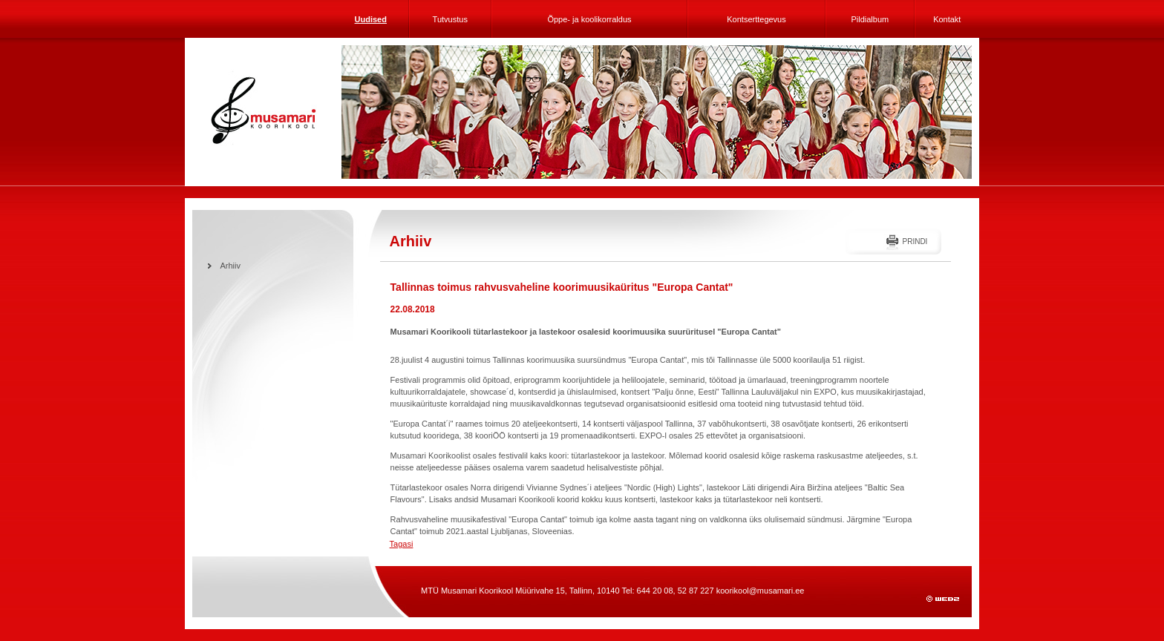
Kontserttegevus (756, 19)
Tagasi (401, 543)
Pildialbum (870, 19)
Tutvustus (450, 19)
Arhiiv (230, 265)
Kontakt (947, 19)
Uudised (371, 19)
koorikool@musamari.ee (760, 590)
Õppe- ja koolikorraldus (589, 19)
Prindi (914, 241)
